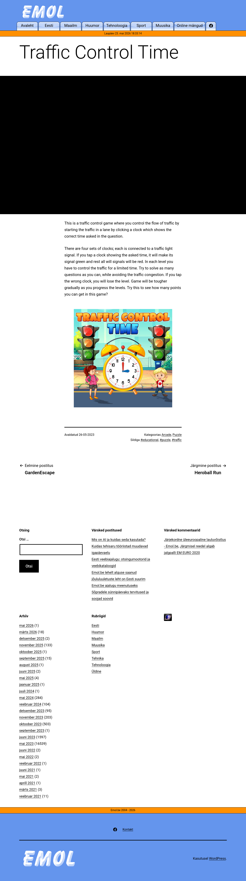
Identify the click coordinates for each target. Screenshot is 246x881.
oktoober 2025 (30, 652)
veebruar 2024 (30, 704)
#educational (149, 440)
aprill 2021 (27, 783)
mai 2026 (26, 625)
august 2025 (28, 665)
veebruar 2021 (30, 796)
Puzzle (177, 435)
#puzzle (165, 440)
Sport (96, 652)
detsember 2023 (31, 711)
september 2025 (31, 658)
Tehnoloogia (101, 665)
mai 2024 (26, 698)
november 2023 (31, 717)
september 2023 (31, 731)
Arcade (166, 435)
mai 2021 (26, 776)
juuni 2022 (27, 750)
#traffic (177, 440)
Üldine (96, 671)
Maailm (97, 639)
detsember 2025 (31, 639)
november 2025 (31, 645)
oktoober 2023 (30, 724)
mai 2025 (26, 678)
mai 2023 (26, 744)
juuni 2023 (27, 737)
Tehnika (98, 658)
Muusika (98, 645)
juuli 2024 (26, 691)
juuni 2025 (27, 671)
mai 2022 (26, 757)
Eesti (95, 625)
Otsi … (24, 539)
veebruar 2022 (30, 763)
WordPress (217, 858)
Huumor (98, 632)
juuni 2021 (27, 770)
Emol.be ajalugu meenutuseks (115, 585)
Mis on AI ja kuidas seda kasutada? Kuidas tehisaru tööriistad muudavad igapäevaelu (120, 546)
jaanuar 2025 (29, 684)
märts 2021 (28, 789)
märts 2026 (28, 632)
